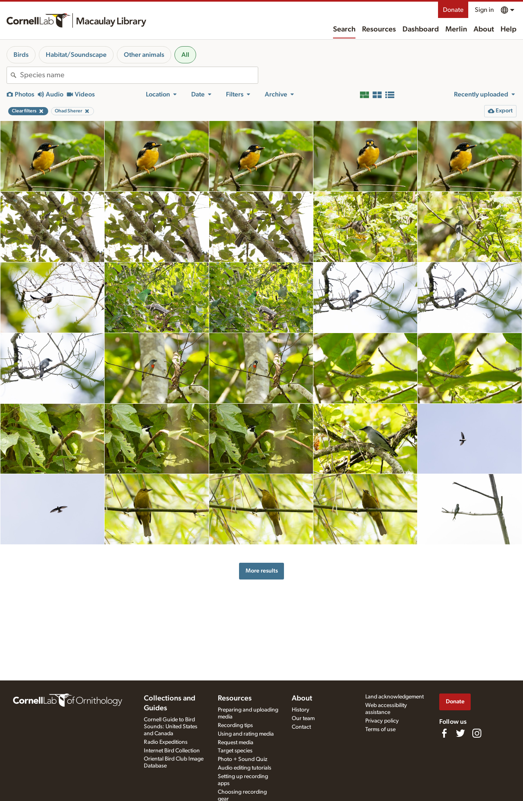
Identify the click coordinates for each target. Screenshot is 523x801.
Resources (379, 29)
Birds (21, 54)
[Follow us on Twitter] (460, 733)
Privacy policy (382, 721)
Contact (301, 727)
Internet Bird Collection (172, 751)
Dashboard (420, 29)
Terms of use (380, 729)
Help (508, 29)
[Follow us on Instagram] (477, 733)
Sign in (484, 10)
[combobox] (139, 75)
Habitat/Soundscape (76, 54)
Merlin (456, 29)
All (185, 54)
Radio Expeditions (166, 742)
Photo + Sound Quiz (242, 759)
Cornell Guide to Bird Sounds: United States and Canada (170, 726)
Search (344, 29)
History (300, 710)
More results (262, 571)
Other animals (144, 54)
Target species (235, 751)
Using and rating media (246, 734)
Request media (235, 742)
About (484, 29)
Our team (303, 718)
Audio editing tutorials (244, 768)
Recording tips (235, 725)
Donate (453, 10)
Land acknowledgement (394, 697)
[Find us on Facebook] (444, 733)
